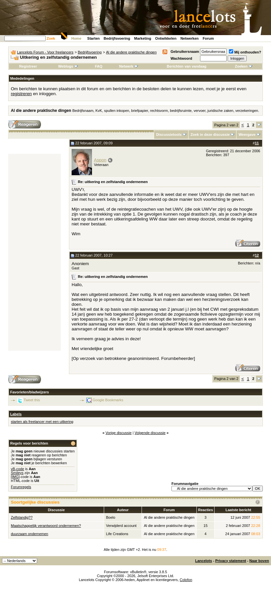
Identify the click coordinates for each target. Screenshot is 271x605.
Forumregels (21, 487)
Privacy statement (230, 561)
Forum (208, 38)
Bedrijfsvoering (117, 38)
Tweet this (32, 400)
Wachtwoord (181, 58)
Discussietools (169, 134)
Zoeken (243, 66)
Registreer (28, 66)
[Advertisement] (34, 252)
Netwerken (189, 38)
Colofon (186, 580)
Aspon (100, 159)
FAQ (98, 66)
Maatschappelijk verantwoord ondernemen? (46, 526)
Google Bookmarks (108, 400)
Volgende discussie (150, 433)
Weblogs (68, 66)
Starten (93, 38)
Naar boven (259, 561)
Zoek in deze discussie (210, 134)
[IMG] (15, 477)
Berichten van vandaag (186, 66)
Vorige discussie (118, 433)
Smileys (17, 473)
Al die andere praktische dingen (131, 52)
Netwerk (128, 66)
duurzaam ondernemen (29, 534)
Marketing (142, 38)
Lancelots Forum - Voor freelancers (45, 52)
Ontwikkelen (165, 38)
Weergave (247, 134)
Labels (16, 414)
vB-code (17, 469)
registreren (21, 93)
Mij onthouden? (245, 52)
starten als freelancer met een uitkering (42, 422)
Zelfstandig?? (22, 517)
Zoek (51, 38)
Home (76, 38)
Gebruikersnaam (184, 51)
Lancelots (203, 561)
